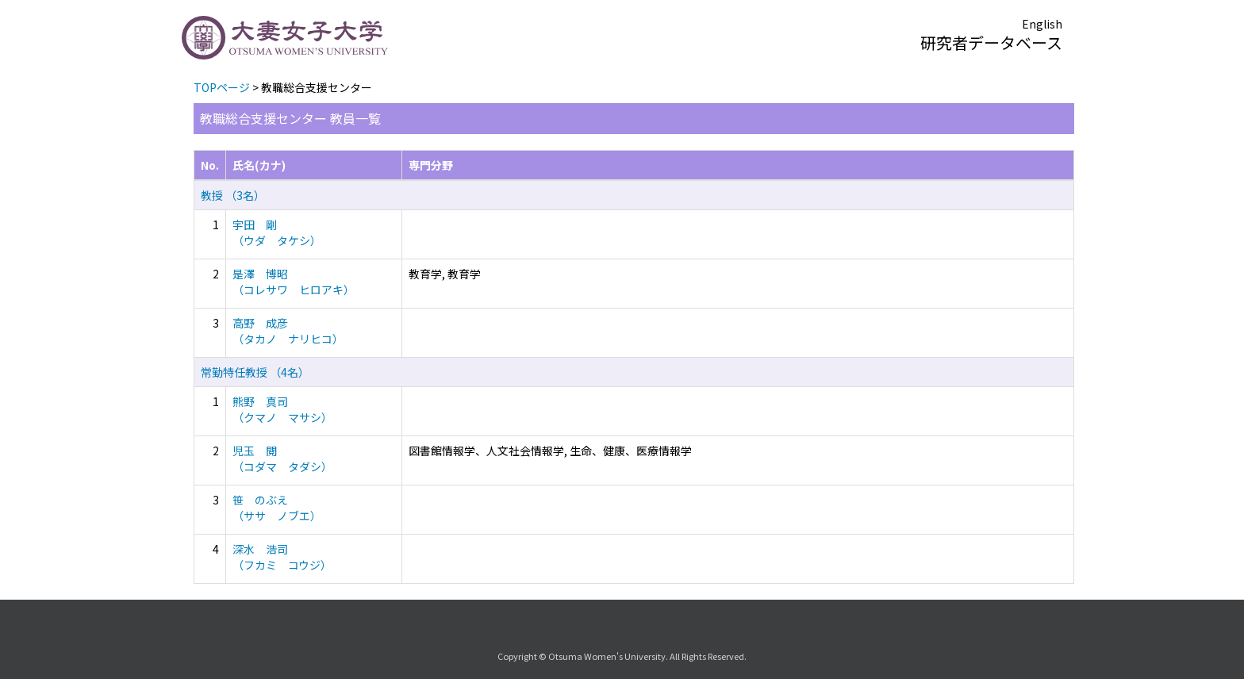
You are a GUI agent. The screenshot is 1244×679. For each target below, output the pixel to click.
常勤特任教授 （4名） (255, 372)
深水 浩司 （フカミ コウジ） (282, 557)
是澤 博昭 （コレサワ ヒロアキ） (293, 281)
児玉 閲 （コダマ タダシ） (282, 458)
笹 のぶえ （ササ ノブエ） (276, 508)
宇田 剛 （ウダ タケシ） (276, 232)
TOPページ (222, 87)
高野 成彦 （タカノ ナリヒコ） (288, 331)
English (1042, 24)
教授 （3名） (233, 195)
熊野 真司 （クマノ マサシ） (282, 409)
